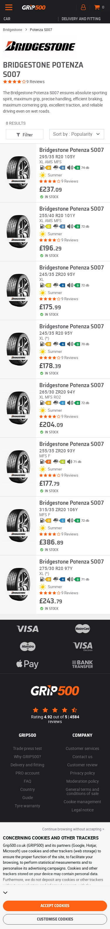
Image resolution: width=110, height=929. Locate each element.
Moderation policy (82, 781)
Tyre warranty (27, 805)
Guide (27, 797)
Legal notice (83, 810)
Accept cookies (55, 906)
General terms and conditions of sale (82, 791)
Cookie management (82, 801)
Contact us (82, 756)
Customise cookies (55, 919)
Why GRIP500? (27, 756)
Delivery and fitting (81, 19)
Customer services (82, 748)
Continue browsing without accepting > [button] (73, 829)
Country (27, 789)
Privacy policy (82, 773)
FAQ (27, 781)
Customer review (82, 764)
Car (7, 19)
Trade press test (27, 748)
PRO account (28, 773)
